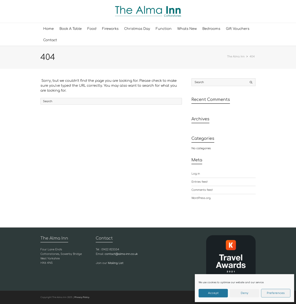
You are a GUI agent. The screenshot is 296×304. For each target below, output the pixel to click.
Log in (195, 173)
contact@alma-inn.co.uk (121, 254)
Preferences (276, 293)
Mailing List (115, 263)
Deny (244, 293)
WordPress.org (201, 198)
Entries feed (199, 181)
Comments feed (202, 190)
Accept (213, 293)
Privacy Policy (81, 297)
